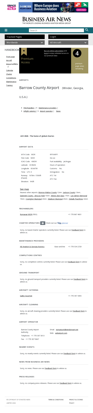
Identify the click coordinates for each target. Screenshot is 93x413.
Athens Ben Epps (57, 196)
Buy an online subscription (54, 51)
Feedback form (77, 230)
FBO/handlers (28, 108)
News (58, 111)
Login (53, 36)
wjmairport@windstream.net (67, 329)
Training (9, 85)
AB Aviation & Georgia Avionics (32, 246)
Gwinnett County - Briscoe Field (32, 196)
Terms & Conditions (55, 400)
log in (46, 53)
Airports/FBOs (12, 64)
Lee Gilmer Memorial (79, 196)
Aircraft (9, 60)
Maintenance (11, 81)
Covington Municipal (34, 199)
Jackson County (69, 192)
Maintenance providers (48, 108)
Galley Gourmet (26, 296)
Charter (9, 74)
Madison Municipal (55, 199)
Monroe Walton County (47, 192)
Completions (11, 78)
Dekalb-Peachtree (76, 199)
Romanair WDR (26, 214)
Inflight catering (29, 111)
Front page (10, 56)
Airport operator (46, 111)
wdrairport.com (61, 333)
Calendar (9, 70)
